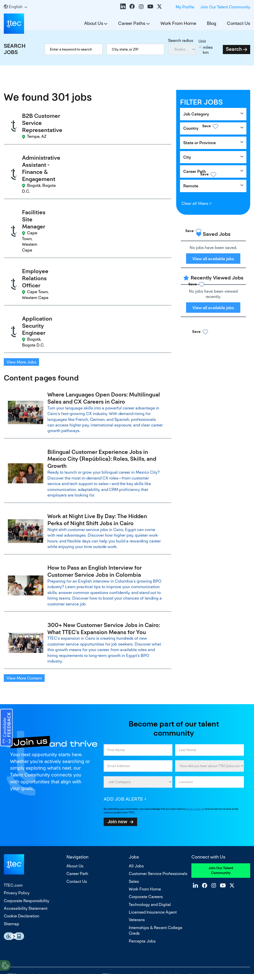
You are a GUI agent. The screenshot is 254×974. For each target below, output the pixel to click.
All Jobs (136, 796)
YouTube (150, 6)
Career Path (194, 171)
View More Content (24, 608)
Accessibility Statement (25, 838)
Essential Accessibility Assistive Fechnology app (14, 866)
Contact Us (238, 23)
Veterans (137, 850)
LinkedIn (123, 6)
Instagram (141, 6)
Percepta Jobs (142, 871)
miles (208, 47)
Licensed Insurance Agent (153, 842)
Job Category (196, 114)
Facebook (132, 6)
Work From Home (178, 23)
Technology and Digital (150, 834)
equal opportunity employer (75, 905)
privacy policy (194, 739)
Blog (211, 23)
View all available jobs (213, 258)
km (206, 52)
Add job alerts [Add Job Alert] (123, 729)
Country (190, 128)
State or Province (199, 142)
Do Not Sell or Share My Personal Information (127, 948)
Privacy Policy (16, 823)
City (187, 157)
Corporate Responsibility (26, 831)
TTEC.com (13, 815)
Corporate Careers (146, 827)
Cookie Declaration (21, 846)
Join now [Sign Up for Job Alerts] (117, 752)
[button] (152, 123)
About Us (93, 23)
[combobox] (135, 49)
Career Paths (131, 23)
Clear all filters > (196, 203)
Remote (190, 186)
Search (234, 49)
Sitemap (11, 854)
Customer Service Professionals (158, 803)
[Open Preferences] (5, 963)
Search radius (180, 40)
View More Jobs (21, 285)
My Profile (185, 7)
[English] (15, 7)
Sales (134, 811)
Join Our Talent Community (225, 7)
